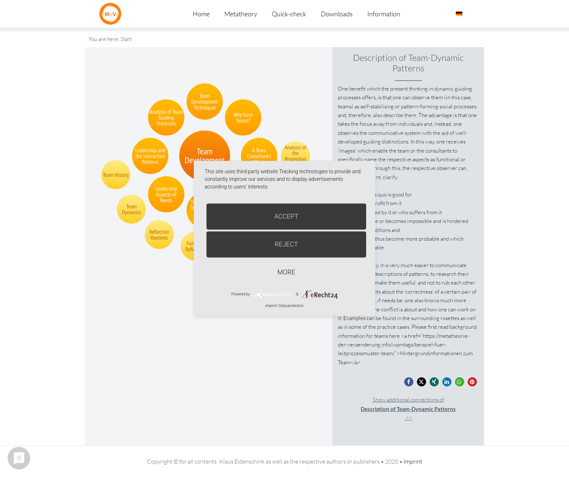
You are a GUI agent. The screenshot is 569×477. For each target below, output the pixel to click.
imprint (271, 306)
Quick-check (289, 14)
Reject (286, 244)
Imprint (413, 461)
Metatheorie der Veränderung (112, 13)
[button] (408, 381)
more (286, 272)
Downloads (337, 14)
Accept (286, 216)
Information (383, 14)
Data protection (291, 306)
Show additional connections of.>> (408, 408)
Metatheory (240, 14)
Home (201, 14)
